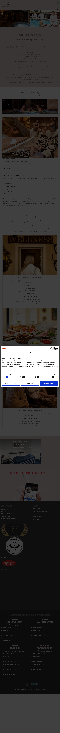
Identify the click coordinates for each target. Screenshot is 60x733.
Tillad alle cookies (49, 383)
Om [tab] (50, 353)
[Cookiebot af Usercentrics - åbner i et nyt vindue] (51, 348)
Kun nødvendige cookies (11, 383)
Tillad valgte (30, 383)
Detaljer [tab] (30, 353)
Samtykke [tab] (10, 353)
